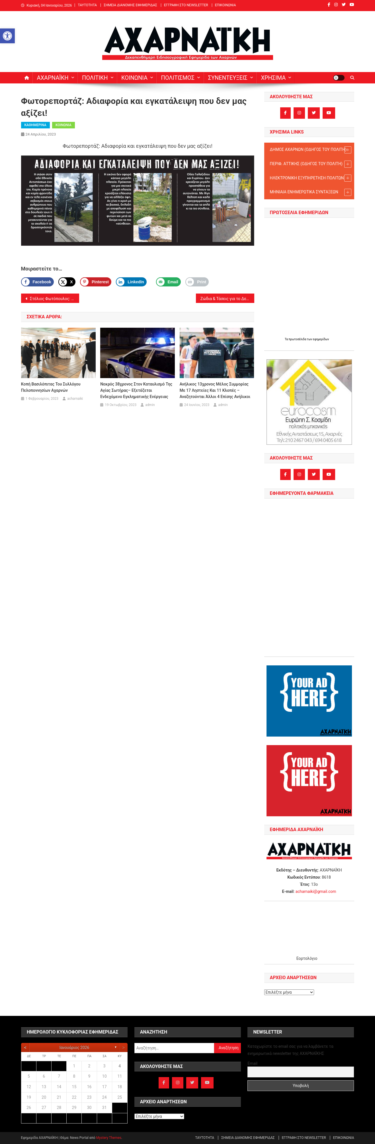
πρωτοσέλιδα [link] (298, 339)
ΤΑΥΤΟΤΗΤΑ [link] (87, 5)
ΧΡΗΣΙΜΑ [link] (273, 77)
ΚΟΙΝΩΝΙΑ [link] (134, 77)
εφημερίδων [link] (321, 339)
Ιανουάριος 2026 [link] (74, 1047)
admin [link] (150, 405)
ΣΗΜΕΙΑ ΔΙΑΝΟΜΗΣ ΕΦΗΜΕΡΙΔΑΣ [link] (130, 5)
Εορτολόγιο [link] (306, 958)
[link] (7, 35)
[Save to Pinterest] (95, 281)
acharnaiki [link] (75, 399)
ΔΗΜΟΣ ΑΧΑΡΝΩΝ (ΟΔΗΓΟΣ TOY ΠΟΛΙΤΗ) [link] (310, 149)
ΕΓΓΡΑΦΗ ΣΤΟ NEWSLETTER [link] (186, 5)
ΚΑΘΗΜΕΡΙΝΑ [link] (35, 125)
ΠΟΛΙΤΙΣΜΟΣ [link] (177, 77)
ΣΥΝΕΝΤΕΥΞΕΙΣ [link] (227, 77)
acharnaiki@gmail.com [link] (316, 891)
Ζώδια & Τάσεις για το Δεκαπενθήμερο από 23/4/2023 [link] (227, 298)
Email (252, 1063)
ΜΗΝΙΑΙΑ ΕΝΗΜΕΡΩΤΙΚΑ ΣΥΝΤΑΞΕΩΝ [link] (310, 192)
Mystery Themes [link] (108, 1138)
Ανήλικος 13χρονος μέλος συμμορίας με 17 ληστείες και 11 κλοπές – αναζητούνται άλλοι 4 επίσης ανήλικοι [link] (215, 390)
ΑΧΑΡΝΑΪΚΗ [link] (53, 77)
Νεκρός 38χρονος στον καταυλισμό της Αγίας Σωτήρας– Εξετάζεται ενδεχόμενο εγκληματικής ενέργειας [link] (136, 390)
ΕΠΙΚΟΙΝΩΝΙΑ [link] (225, 5)
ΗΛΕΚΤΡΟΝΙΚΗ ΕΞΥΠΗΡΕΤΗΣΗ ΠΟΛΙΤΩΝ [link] (310, 178)
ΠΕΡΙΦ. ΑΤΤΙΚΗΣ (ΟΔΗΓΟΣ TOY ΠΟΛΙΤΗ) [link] (310, 164)
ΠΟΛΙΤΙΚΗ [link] (95, 77)
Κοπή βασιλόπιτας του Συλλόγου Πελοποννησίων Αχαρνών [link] (51, 387)
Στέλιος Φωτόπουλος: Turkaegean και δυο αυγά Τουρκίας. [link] (54, 298)
